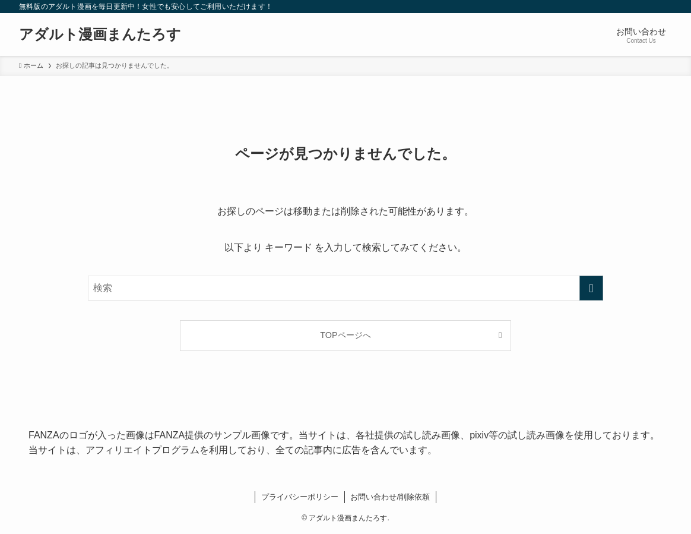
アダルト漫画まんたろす (100, 34)
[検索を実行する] (591, 288)
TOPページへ (345, 335)
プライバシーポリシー (299, 496)
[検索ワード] (345, 288)
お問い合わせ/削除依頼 (390, 496)
